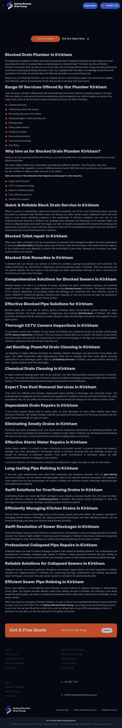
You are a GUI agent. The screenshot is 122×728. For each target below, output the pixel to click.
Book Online (90, 5)
